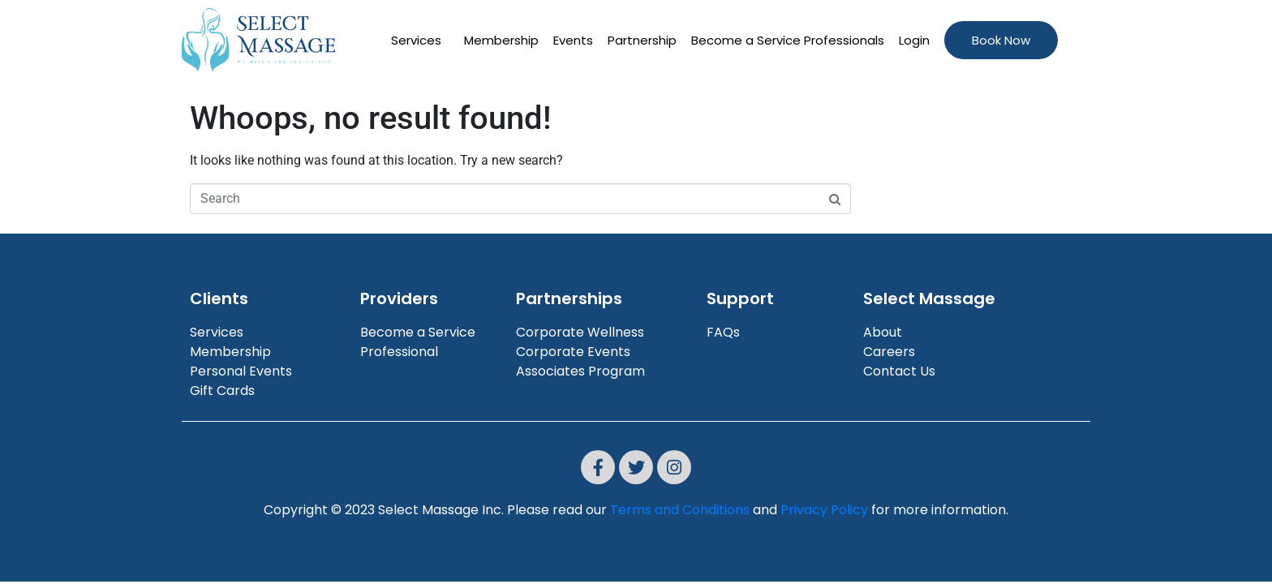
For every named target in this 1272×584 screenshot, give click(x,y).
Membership (501, 40)
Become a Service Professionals (787, 40)
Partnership (642, 40)
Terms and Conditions (680, 509)
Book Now (1001, 40)
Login (914, 40)
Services (416, 40)
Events (573, 40)
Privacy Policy (824, 509)
